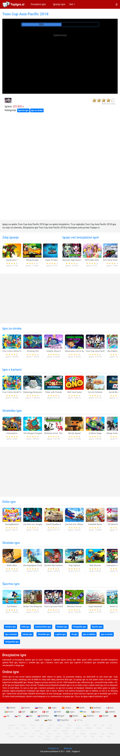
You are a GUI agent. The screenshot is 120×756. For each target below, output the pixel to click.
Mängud (59, 716)
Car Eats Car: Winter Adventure (79, 524)
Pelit (57, 712)
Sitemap (68, 748)
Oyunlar (104, 716)
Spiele (80, 708)
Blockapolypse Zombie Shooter (37, 565)
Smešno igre (10, 627)
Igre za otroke (37, 110)
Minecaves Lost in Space (76, 351)
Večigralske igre (12, 642)
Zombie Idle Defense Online (56, 565)
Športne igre (23, 110)
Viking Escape (32, 260)
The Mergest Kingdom (33, 433)
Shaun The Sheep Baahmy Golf (37, 606)
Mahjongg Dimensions (33, 392)
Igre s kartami (12, 369)
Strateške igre (12, 411)
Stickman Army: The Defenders (58, 433)
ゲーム (78, 720)
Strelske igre (11, 543)
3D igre (74, 634)
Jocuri (96, 712)
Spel (34, 712)
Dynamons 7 (12, 260)
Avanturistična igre (43, 627)
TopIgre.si (17, 4)
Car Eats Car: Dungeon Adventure (38, 524)
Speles (74, 716)
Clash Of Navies (52, 260)
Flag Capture (74, 565)
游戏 (63, 739)
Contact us (53, 748)
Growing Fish (33, 351)
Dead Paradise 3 (53, 524)
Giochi (9, 712)
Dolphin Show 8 (54, 351)
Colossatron (11, 433)
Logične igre (60, 634)
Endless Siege (95, 433)
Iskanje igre (27, 634)
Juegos (66, 708)
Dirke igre (9, 502)
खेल (56, 739)
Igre (29, 716)
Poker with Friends (53, 392)
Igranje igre (59, 4)
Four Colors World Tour (12, 351)
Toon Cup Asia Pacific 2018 (98, 351)
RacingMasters (12, 524)
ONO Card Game (74, 392)
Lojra (100, 736)
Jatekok (110, 712)
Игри (48, 720)
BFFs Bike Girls (92, 260)
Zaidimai (88, 716)
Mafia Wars (12, 565)
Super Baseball (95, 606)
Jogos (52, 708)
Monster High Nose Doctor (74, 260)
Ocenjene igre (38, 4)
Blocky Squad (74, 433)
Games (11, 708)
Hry (18, 716)
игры (25, 728)
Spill (22, 712)
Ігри (83, 712)
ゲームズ (73, 739)
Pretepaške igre (79, 627)
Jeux (110, 708)
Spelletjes (96, 708)
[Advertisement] (60, 59)
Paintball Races (95, 524)
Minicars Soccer (74, 606)
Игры (39, 708)
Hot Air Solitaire (95, 392)
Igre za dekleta (89, 634)
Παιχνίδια (63, 720)
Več (71, 4)
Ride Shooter (95, 565)
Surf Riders (12, 606)
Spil (45, 712)
